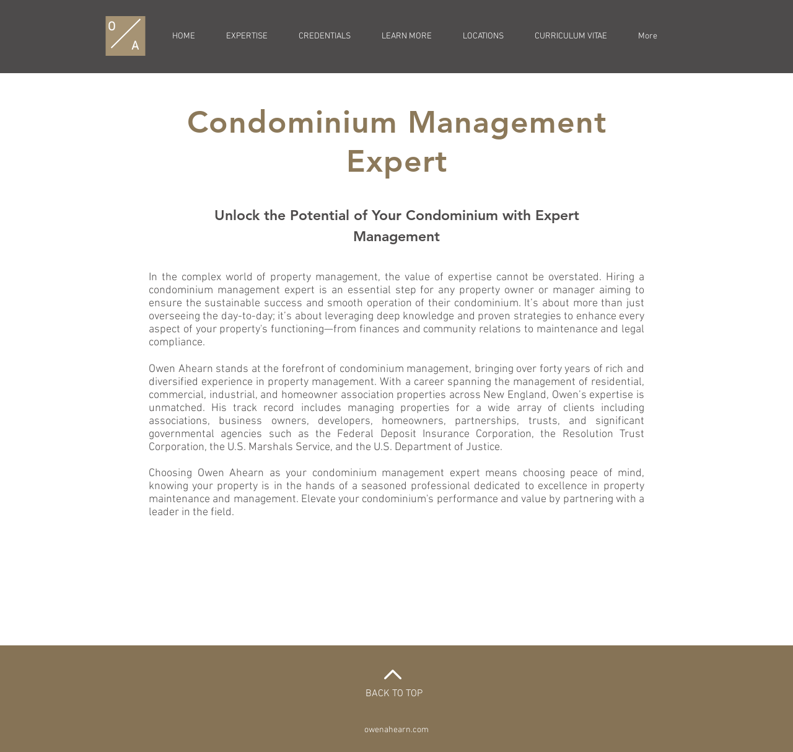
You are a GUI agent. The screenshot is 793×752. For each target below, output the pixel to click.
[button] (406, 36)
